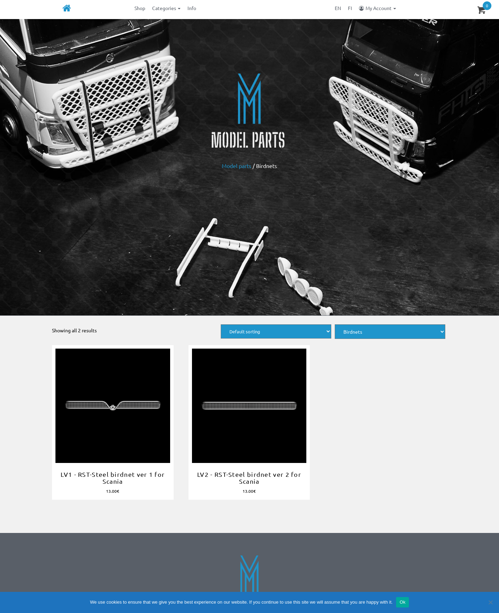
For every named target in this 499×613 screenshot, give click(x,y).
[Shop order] (276, 331)
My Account (381, 8)
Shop (139, 8)
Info (191, 8)
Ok (402, 602)
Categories (166, 8)
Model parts (236, 165)
